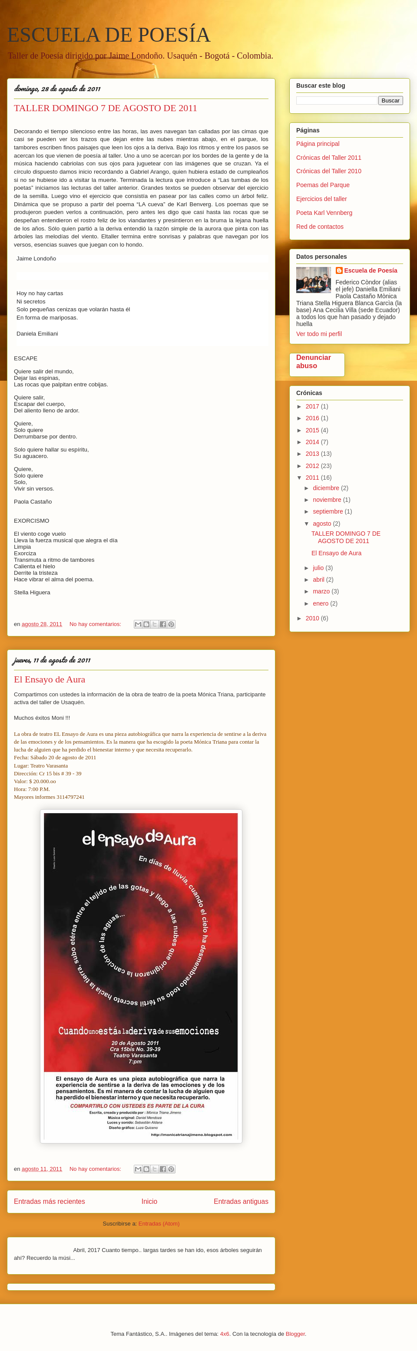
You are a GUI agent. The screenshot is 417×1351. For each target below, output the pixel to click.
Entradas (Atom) (159, 1223)
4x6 (224, 1334)
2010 (313, 618)
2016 (313, 418)
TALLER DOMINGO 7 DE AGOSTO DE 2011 (105, 107)
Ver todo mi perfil (319, 333)
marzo (322, 591)
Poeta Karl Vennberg (324, 212)
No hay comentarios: (96, 624)
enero (321, 603)
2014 (313, 441)
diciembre (327, 487)
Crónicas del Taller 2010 (328, 171)
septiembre (328, 511)
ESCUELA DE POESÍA (109, 34)
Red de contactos (320, 226)
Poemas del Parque (323, 184)
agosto (323, 523)
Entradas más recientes (49, 1201)
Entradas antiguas (241, 1201)
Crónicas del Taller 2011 (328, 157)
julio (319, 567)
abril (319, 579)
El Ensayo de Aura (49, 679)
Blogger (295, 1334)
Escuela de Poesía (370, 270)
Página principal (318, 143)
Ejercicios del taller (321, 198)
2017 (313, 406)
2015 (313, 430)
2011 (313, 477)
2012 (313, 465)
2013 (313, 453)
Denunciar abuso (313, 361)
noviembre (328, 499)
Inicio (149, 1201)
